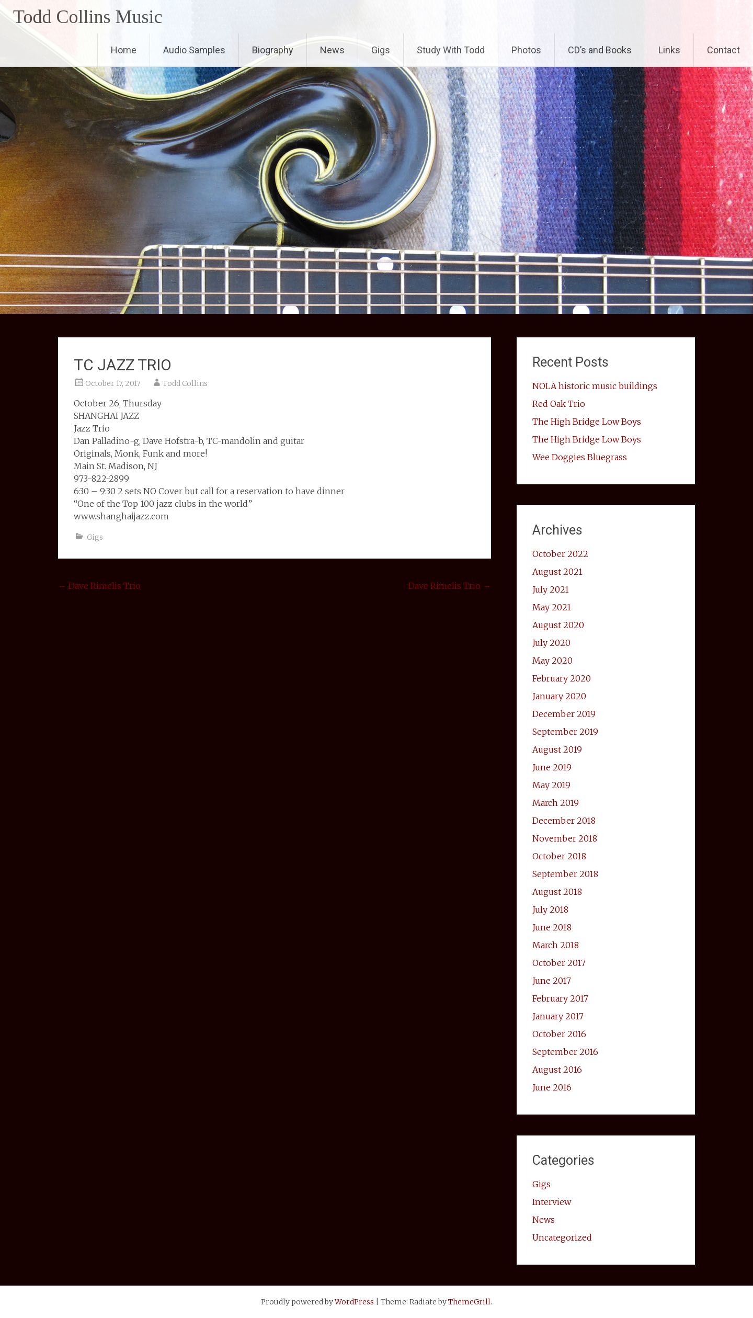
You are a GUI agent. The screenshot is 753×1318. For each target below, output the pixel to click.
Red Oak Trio (558, 404)
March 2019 (555, 803)
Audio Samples (194, 49)
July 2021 (550, 589)
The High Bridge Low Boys (586, 421)
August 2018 (557, 892)
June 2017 (551, 980)
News (332, 49)
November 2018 (564, 838)
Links (669, 49)
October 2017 (559, 963)
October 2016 (559, 1034)
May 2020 (552, 660)
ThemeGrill (469, 1301)
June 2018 (552, 927)
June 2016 (552, 1087)
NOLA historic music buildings (594, 386)
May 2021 (551, 607)
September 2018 (565, 874)
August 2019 (557, 749)
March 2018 (555, 945)
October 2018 (559, 856)
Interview (551, 1202)
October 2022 (560, 554)
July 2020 (551, 643)
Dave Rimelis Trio (99, 586)
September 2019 (565, 731)
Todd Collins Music (88, 16)
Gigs (380, 49)
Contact (723, 49)
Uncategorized (562, 1237)
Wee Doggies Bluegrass (579, 457)
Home (123, 49)
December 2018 (564, 820)
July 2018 (550, 909)
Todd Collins (185, 383)
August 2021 (557, 571)
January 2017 (558, 1016)
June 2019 (552, 767)
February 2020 (561, 678)
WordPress (354, 1301)
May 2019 (551, 785)
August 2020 (558, 625)
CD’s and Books (600, 49)
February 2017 (560, 998)
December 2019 (564, 714)
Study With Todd (451, 49)
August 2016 (557, 1069)
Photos (526, 49)
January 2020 (559, 696)
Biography (272, 49)
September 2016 (565, 1052)
